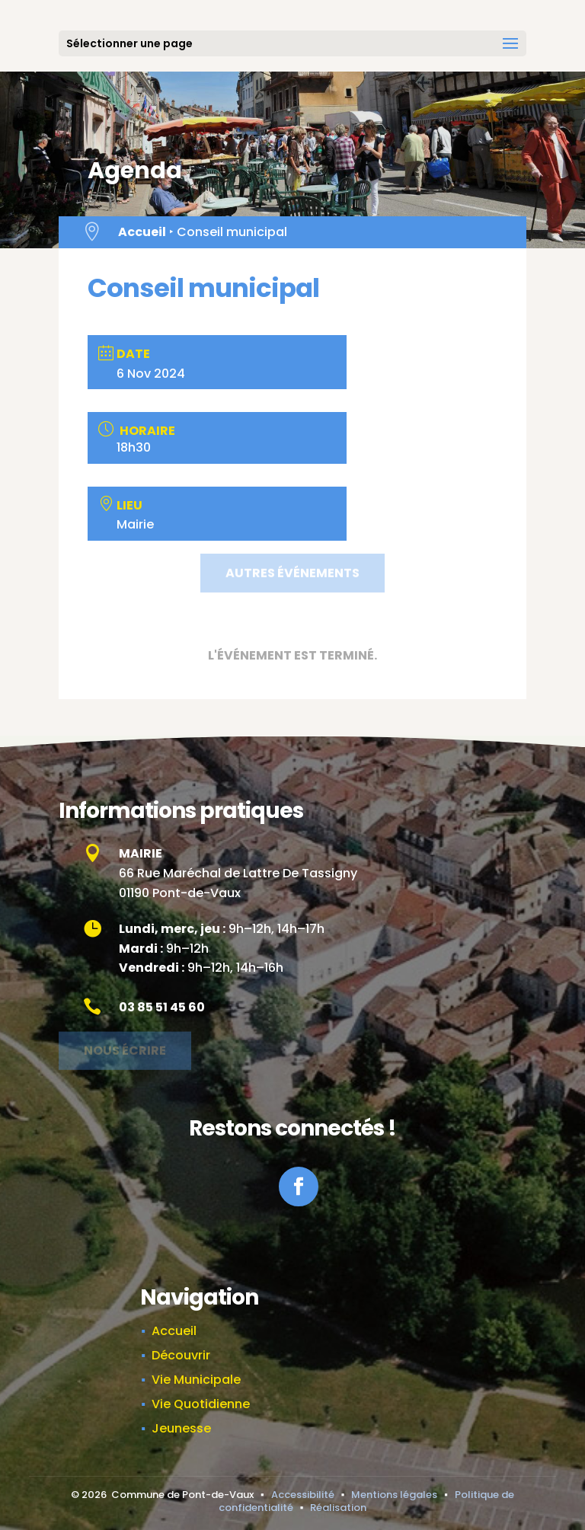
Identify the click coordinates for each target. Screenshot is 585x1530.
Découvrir (181, 1355)
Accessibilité (302, 1494)
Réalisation (338, 1507)
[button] (510, 53)
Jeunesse (181, 1428)
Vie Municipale (196, 1379)
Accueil (142, 232)
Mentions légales (394, 1494)
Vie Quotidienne (201, 1404)
